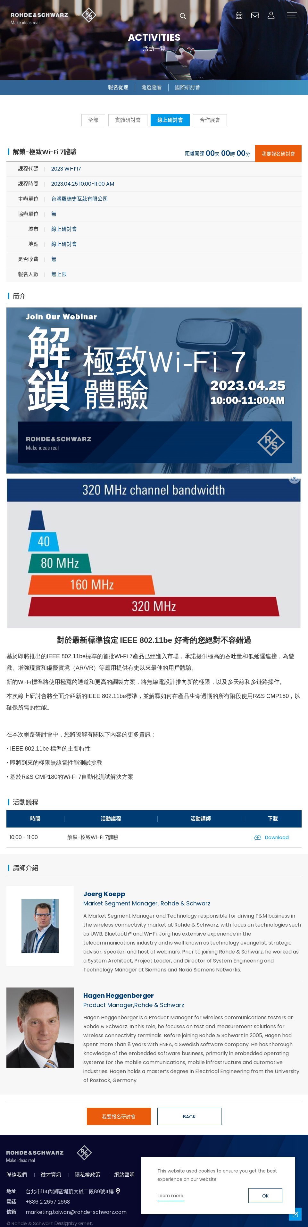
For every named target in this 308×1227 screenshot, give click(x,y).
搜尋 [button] (183, 16)
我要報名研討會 (278, 153)
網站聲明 (124, 1175)
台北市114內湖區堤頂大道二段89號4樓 (70, 1191)
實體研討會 (128, 120)
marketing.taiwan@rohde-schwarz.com (76, 1212)
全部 (93, 120)
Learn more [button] (170, 1195)
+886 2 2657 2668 (48, 1202)
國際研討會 (187, 87)
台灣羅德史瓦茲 (54, 16)
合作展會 (210, 120)
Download (277, 837)
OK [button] (265, 1196)
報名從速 (118, 87)
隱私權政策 (87, 1175)
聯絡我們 (16, 1175)
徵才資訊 (51, 1175)
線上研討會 (170, 120)
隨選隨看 (151, 87)
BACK (189, 1116)
